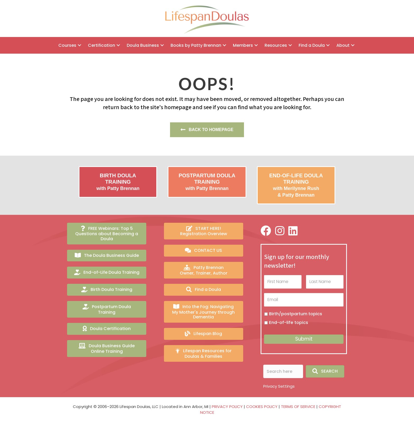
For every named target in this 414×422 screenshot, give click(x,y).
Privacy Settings (279, 385)
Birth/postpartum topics (295, 313)
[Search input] (283, 370)
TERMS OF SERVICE (298, 405)
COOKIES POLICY (261, 405)
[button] (79, 45)
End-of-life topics (288, 321)
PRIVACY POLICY (227, 405)
